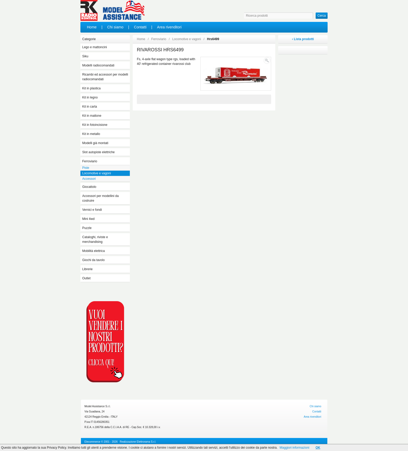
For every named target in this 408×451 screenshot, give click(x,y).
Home (92, 27)
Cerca (321, 15)
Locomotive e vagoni (186, 39)
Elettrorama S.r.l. (146, 441)
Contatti (140, 27)
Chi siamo (115, 27)
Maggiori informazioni (294, 447)
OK (318, 447)
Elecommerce (92, 441)
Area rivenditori (169, 27)
